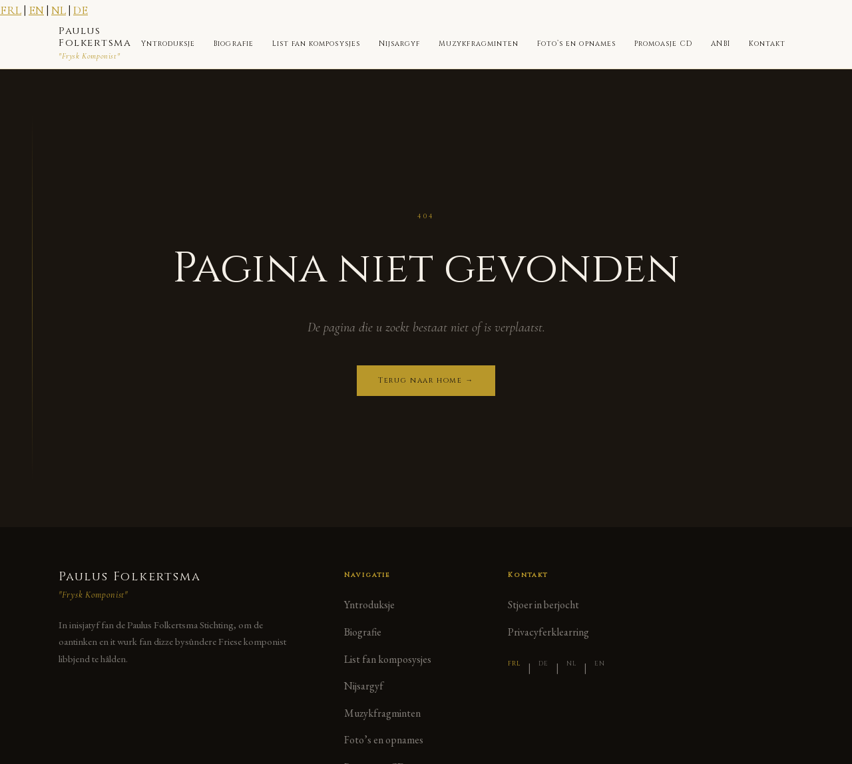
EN (36, 10)
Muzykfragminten (479, 44)
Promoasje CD (663, 44)
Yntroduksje (168, 44)
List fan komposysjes (316, 44)
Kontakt (767, 44)
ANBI (720, 44)
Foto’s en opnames (576, 44)
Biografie (233, 44)
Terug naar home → (426, 380)
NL (58, 10)
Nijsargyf (399, 44)
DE (80, 10)
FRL (10, 10)
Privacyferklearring (548, 632)
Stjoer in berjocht (543, 605)
